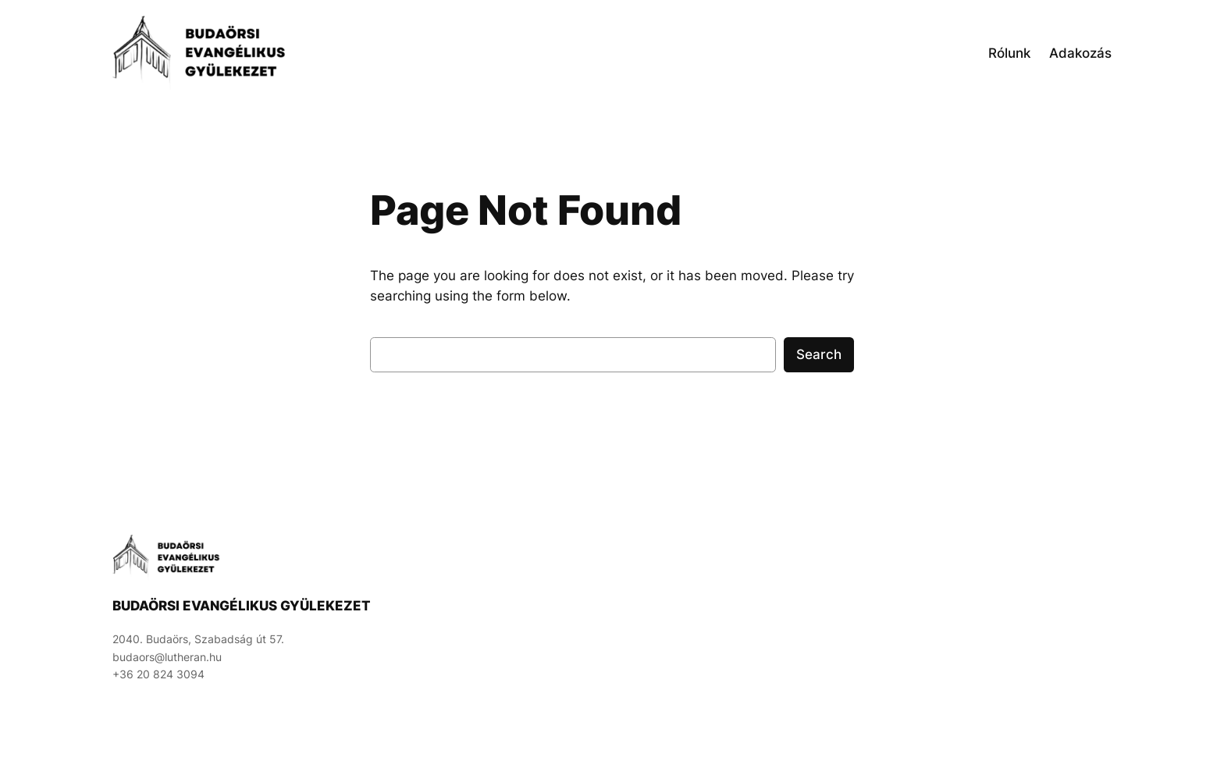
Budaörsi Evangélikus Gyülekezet (241, 606)
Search (819, 354)
